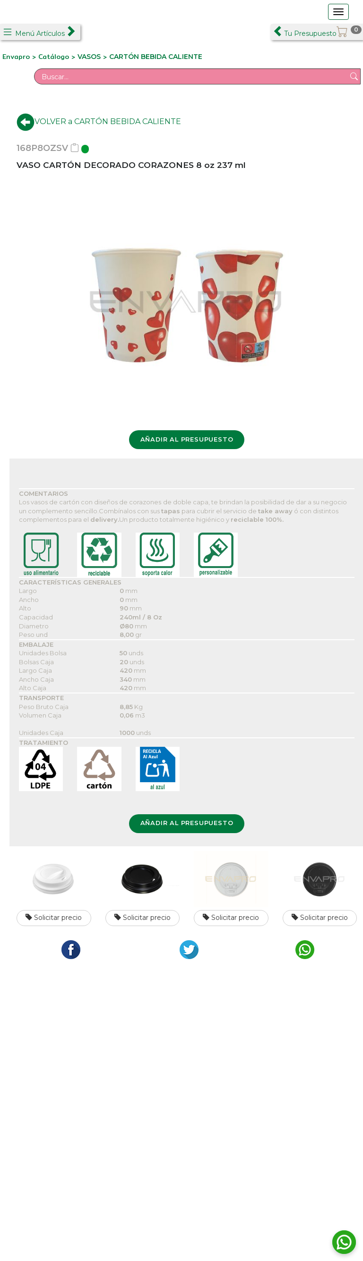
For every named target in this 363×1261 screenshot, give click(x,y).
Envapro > (20, 56)
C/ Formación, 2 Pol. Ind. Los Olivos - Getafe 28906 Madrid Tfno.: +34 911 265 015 (92, 1061)
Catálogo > (58, 56)
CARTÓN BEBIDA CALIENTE (155, 56)
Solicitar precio (54, 917)
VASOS (89, 56)
